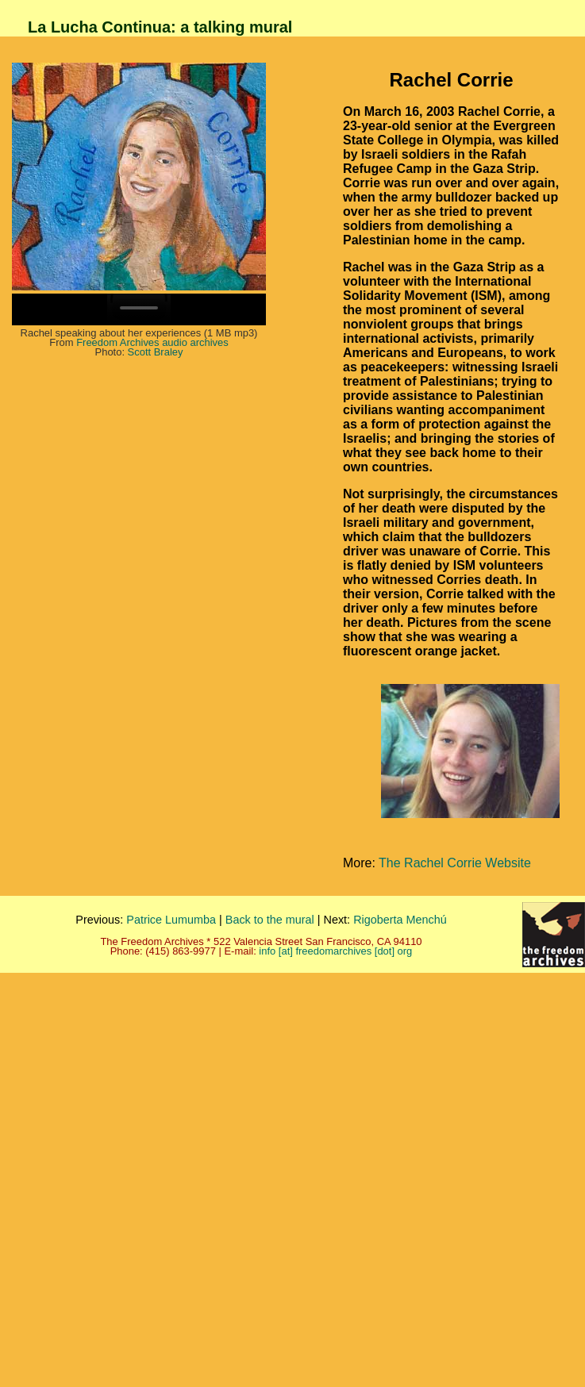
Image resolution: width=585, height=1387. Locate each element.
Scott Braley (155, 352)
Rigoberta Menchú (400, 919)
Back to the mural (269, 919)
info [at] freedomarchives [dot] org (335, 951)
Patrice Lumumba (171, 919)
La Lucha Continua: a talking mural (160, 27)
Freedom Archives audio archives (152, 342)
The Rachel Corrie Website (455, 863)
